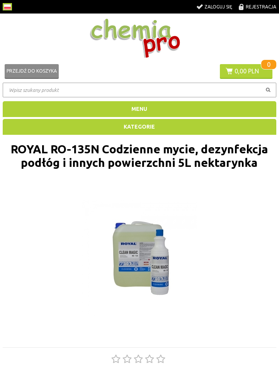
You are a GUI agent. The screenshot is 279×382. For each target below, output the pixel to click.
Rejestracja (261, 6)
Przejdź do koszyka (32, 70)
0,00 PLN (247, 71)
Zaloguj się (218, 6)
